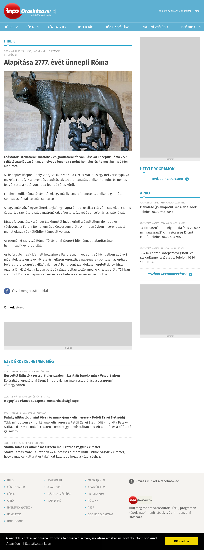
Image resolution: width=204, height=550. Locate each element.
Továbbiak (188, 27)
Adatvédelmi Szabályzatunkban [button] (28, 543)
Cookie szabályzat (100, 514)
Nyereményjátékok (155, 27)
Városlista (54, 11)
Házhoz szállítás (117, 27)
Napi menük (86, 27)
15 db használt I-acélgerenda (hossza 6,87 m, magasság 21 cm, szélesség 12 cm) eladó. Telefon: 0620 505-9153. (170, 232)
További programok (167, 179)
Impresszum (96, 494)
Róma (20, 307)
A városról (55, 487)
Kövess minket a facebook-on (157, 481)
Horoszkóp (15, 521)
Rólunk (93, 501)
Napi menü (54, 501)
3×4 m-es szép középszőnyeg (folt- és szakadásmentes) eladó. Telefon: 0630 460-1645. (167, 258)
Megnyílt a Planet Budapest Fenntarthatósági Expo (41, 400)
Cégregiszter (57, 27)
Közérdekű (54, 480)
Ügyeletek (14, 514)
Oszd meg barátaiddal (30, 291)
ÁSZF (91, 508)
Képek (30, 27)
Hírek (9, 27)
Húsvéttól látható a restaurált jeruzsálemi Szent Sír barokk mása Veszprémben (62, 375)
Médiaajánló (96, 480)
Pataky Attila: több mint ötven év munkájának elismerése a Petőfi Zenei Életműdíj (64, 417)
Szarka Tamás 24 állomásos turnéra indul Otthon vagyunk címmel (52, 447)
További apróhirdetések (167, 274)
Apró (10, 501)
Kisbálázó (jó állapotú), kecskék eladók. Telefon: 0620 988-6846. (168, 209)
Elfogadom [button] (181, 541)
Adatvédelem (96, 487)
